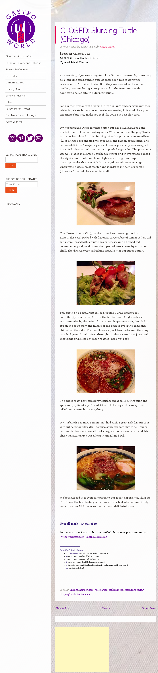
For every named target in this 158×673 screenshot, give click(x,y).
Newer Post (63, 608)
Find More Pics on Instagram (22, 115)
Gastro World (107, 46)
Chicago (74, 589)
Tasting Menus (13, 89)
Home (106, 608)
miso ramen (101, 589)
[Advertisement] (82, 649)
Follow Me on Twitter (17, 108)
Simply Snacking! (15, 95)
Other (8, 102)
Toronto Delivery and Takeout (23, 63)
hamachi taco (86, 589)
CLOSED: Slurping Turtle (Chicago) (98, 35)
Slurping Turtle (68, 594)
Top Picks (11, 76)
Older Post (148, 608)
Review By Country (16, 69)
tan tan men (83, 594)
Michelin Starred (14, 82)
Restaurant (130, 589)
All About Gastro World (19, 56)
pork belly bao (115, 589)
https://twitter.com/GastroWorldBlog (84, 536)
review (140, 589)
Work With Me (13, 121)
